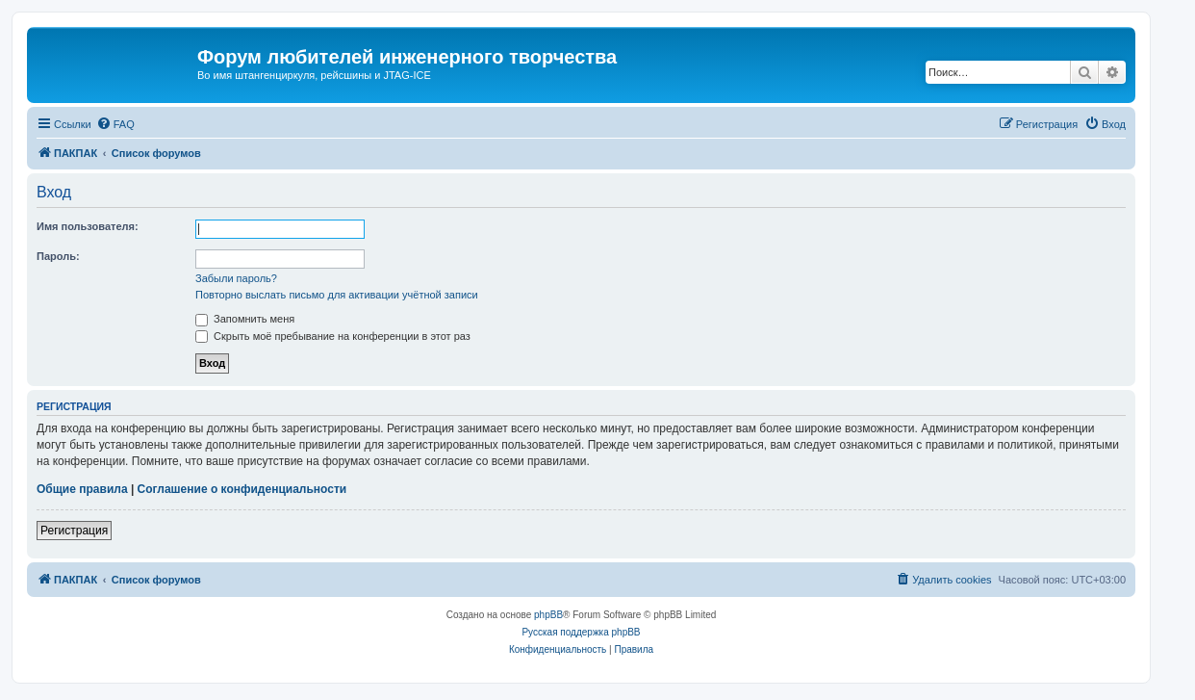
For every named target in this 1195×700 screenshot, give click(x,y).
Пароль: (58, 256)
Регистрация (74, 530)
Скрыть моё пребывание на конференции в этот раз (332, 336)
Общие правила (82, 489)
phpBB (548, 614)
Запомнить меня (244, 318)
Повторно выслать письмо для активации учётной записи (336, 294)
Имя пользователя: (88, 226)
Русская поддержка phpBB (580, 632)
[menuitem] (115, 124)
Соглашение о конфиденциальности (242, 489)
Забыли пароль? (236, 278)
